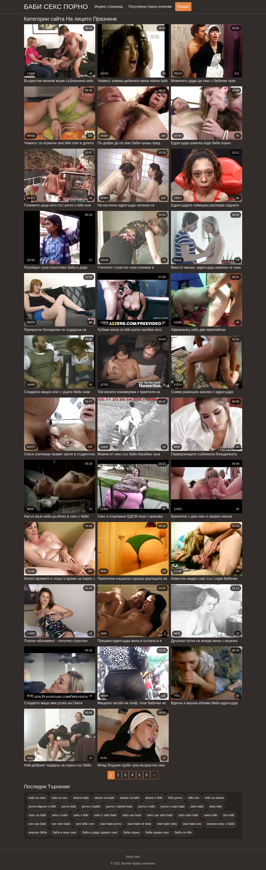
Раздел (183, 6)
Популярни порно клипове (150, 6)
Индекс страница (109, 6)
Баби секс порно (56, 6)
